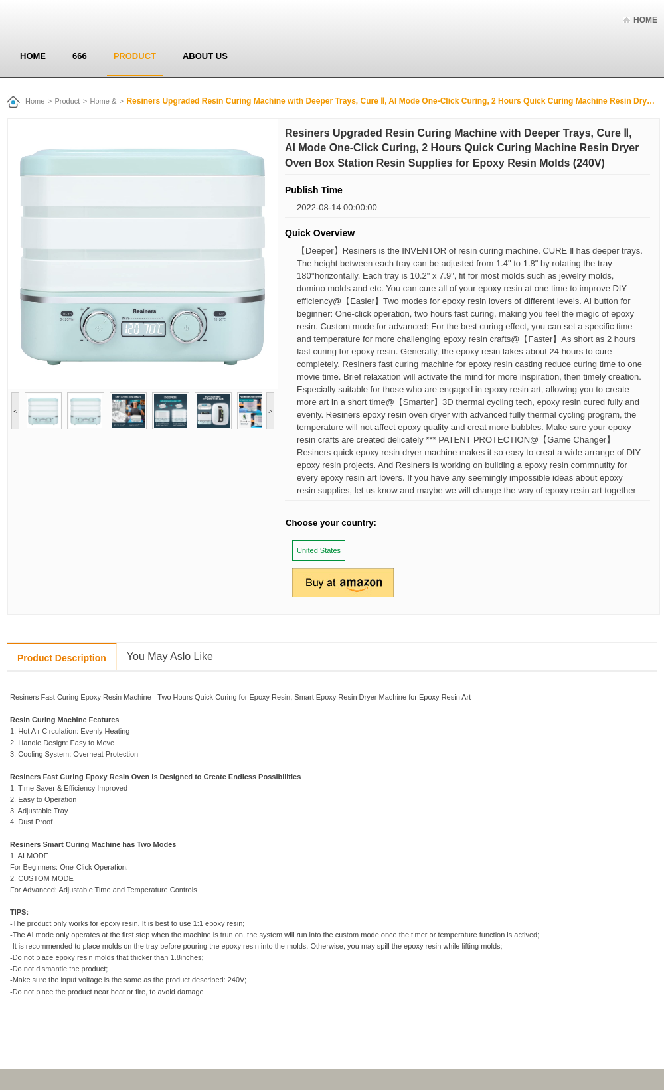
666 (79, 56)
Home (645, 20)
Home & (103, 101)
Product (135, 56)
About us (205, 56)
